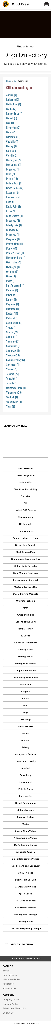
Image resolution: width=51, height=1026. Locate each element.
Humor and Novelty (26, 761)
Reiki (25, 706)
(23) (13, 355)
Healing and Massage (25, 915)
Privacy (25, 747)
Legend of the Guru (26, 622)
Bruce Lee (25, 685)
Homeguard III (25, 657)
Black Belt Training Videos (25, 859)
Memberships (9, 988)
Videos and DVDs (11, 979)
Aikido (25, 733)
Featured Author (10, 1004)
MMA (25, 608)
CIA (25, 503)
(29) (13, 392)
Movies (25, 824)
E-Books (25, 636)
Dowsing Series (25, 922)
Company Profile (11, 1000)
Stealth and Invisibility (25, 489)
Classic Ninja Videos (25, 831)
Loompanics (25, 796)
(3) (11, 118)
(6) (14, 183)
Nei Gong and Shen (26, 901)
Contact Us (8, 1013)
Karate (25, 699)
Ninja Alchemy (25, 517)
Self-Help (26, 720)
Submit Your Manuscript (14, 1008)
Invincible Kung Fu (25, 852)
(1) (13, 104)
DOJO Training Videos (25, 845)
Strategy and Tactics (25, 664)
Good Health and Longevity (25, 866)
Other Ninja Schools (25, 545)
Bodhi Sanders (25, 726)
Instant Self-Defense (25, 510)
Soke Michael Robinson (25, 573)
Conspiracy (25, 775)
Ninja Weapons (25, 531)
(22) (12, 374)
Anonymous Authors (25, 754)
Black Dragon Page (25, 552)
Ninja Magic (25, 524)
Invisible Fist (25, 482)
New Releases (25, 468)
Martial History (25, 629)
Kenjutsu (25, 740)
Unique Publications (25, 671)
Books (6, 971)
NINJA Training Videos (25, 838)
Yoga (25, 713)
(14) (12, 313)
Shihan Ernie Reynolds (25, 566)
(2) (11, 109)
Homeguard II (25, 650)
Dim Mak (25, 496)
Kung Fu (25, 692)
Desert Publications (25, 803)
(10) (13, 309)
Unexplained (25, 782)
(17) (12, 99)
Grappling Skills (25, 615)
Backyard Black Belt (25, 880)
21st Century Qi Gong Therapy (25, 929)
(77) (12, 332)
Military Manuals (25, 810)
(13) (12, 179)
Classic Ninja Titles (25, 475)
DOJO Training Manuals (25, 594)
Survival (25, 768)
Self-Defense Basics (25, 908)
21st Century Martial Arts (25, 678)
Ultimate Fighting (25, 601)
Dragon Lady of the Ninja (25, 538)
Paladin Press (25, 789)
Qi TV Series (25, 894)
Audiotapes (8, 984)
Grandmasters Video (25, 887)
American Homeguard (25, 643)
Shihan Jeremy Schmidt (25, 580)
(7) (15, 360)
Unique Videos (25, 873)
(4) (11, 95)
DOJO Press (16, 4)
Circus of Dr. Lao (25, 817)
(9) (10, 202)
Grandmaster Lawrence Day (25, 559)
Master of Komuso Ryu (25, 587)
